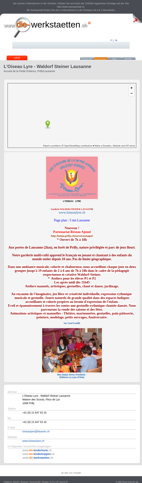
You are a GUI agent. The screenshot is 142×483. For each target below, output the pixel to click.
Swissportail (86, 59)
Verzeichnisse (100, 59)
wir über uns (66, 473)
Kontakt (128, 59)
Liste (17, 58)
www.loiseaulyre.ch (33, 440)
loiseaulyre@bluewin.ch (36, 431)
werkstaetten (55, 24)
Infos (114, 59)
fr (111, 40)
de (116, 40)
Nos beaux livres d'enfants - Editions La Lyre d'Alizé (72, 376)
